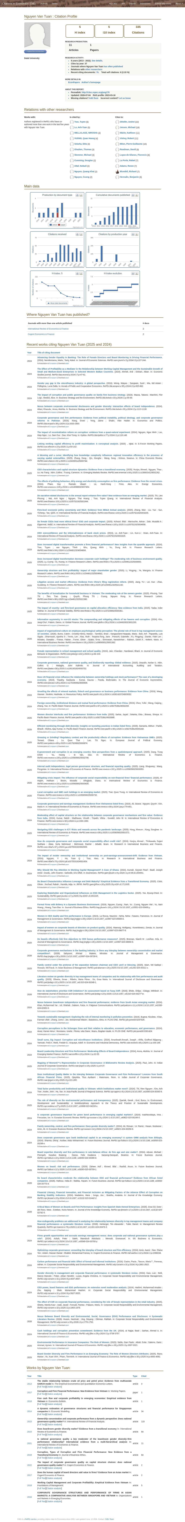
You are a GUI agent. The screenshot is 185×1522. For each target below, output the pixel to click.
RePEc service (31, 1519)
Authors (43, 3)
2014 (29, 1411)
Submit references (163, 3)
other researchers (93, 69)
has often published (113, 66)
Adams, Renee (127, 166)
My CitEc (113, 3)
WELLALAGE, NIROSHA (86, 133)
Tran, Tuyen (80, 122)
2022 (29, 1465)
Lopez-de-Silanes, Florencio (133, 155)
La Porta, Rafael (127, 160)
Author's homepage (91, 82)
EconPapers (74, 82)
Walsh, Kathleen (127, 133)
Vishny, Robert (127, 138)
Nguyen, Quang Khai (84, 171)
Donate (132, 3)
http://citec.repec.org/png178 (95, 92)
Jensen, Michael (127, 127)
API (123, 3)
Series (55, 3)
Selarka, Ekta (80, 144)
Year (30, 352)
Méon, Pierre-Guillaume (131, 144)
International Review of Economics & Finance (48, 329)
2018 (29, 1401)
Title (40, 1376)
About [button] (179, 3)
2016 (29, 1497)
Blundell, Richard (128, 171)
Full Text (41, 1387)
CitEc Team (109, 1519)
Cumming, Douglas (83, 160)
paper (67, 363)
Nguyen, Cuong (81, 177)
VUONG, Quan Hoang (84, 138)
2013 (29, 1384)
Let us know (125, 98)
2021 (29, 1443)
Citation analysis (54, 1387)
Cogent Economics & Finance (41, 334)
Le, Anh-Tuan (80, 127)
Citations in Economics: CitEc (19, 3)
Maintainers (145, 3)
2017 (29, 1392)
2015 (29, 1421)
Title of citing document (50, 352)
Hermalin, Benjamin (129, 177)
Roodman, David (128, 149)
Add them (93, 98)
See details (97, 61)
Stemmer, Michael (82, 155)
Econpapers (53, 363)
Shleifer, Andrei (127, 122)
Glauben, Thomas (82, 149)
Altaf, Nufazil (80, 166)
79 (97, 72)
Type (136, 1376)
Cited (145, 1376)
